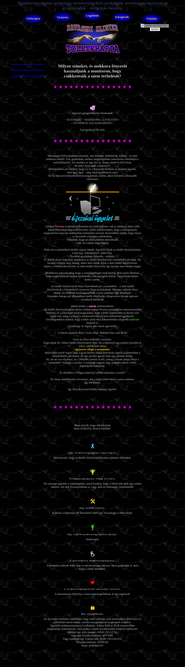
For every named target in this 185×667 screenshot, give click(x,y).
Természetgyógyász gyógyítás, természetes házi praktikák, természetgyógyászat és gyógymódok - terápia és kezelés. (92, 5)
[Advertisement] (93, 59)
